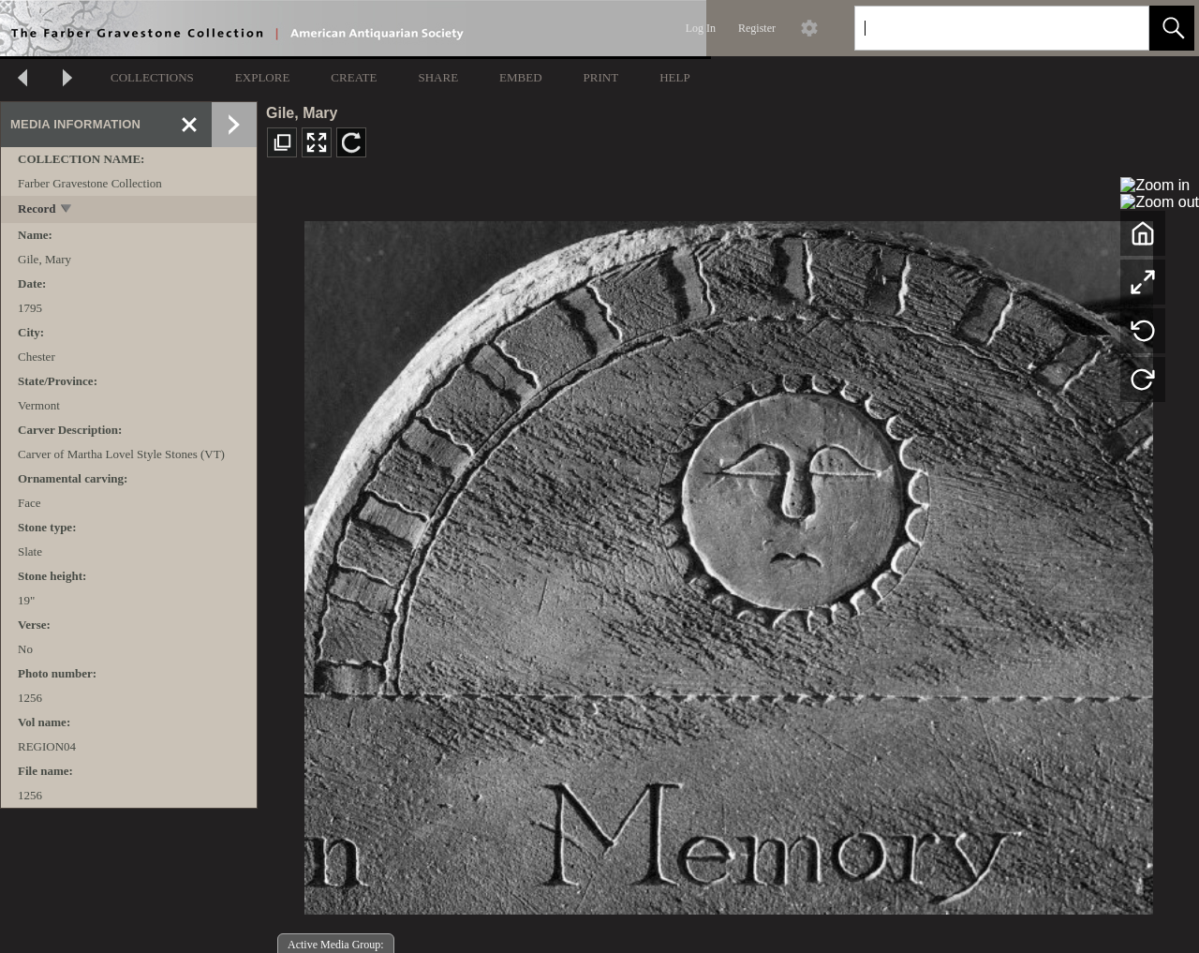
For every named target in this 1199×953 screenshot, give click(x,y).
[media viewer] (728, 562)
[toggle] (67, 210)
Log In (701, 28)
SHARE (438, 77)
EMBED (520, 77)
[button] (1171, 28)
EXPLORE (262, 77)
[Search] (980, 28)
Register (757, 28)
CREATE (354, 77)
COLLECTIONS (152, 77)
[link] (1120, 28)
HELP (674, 77)
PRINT (601, 77)
